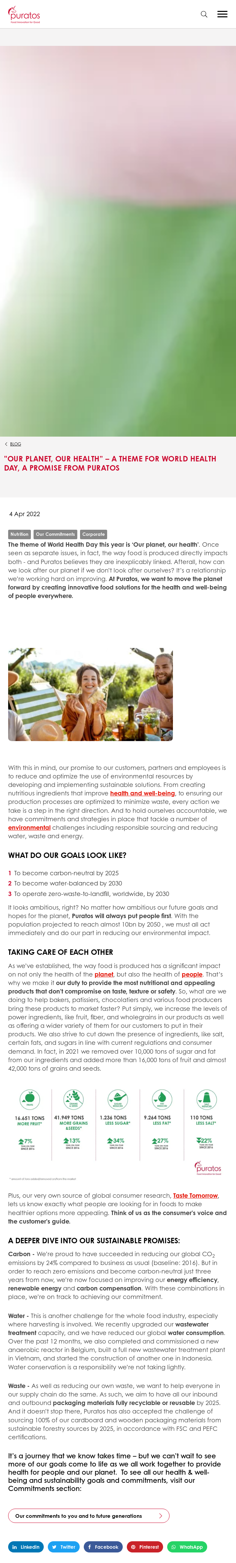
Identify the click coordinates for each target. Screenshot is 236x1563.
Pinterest (145, 1546)
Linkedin (26, 1546)
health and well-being (142, 793)
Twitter (63, 1546)
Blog (15, 444)
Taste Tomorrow (195, 1195)
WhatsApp (187, 1546)
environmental (29, 827)
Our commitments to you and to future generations (78, 1516)
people (192, 974)
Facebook (103, 1546)
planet (104, 974)
